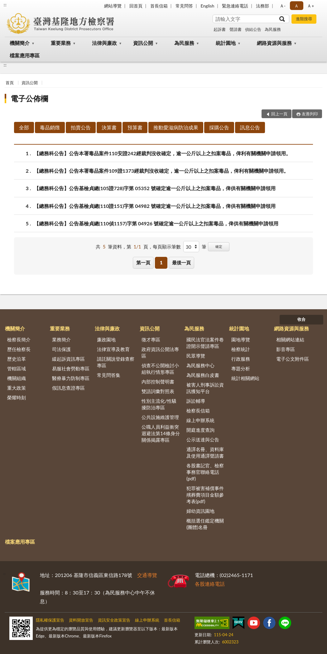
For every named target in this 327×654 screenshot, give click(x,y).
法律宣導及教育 (113, 349)
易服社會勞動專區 (70, 368)
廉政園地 (106, 339)
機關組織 (16, 378)
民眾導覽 (195, 355)
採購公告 (219, 127)
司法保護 (61, 349)
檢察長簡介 (19, 339)
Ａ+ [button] (310, 5)
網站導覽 (113, 5)
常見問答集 (108, 375)
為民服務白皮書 (202, 375)
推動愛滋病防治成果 (175, 127)
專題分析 (240, 368)
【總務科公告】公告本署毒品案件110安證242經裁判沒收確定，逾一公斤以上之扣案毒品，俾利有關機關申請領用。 (162, 153)
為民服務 (273, 29)
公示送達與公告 (202, 439)
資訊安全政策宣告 (114, 620)
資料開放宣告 (81, 620)
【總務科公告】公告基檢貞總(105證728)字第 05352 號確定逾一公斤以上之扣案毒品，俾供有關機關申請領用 (155, 188)
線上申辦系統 (200, 420)
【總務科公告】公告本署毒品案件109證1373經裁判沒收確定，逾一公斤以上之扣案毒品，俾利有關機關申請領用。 (161, 170)
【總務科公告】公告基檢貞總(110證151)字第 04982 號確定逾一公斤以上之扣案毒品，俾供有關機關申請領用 (155, 205)
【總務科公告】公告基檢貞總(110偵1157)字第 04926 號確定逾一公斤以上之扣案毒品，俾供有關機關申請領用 (156, 223)
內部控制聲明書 (158, 381)
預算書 (134, 127)
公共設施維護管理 (160, 417)
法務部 (262, 5)
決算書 (109, 127)
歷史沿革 (16, 359)
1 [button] (161, 262)
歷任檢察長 (19, 349)
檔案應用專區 (25, 55)
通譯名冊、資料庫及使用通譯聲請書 (205, 452)
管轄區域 (16, 368)
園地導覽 (240, 339)
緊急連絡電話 (235, 5)
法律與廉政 (104, 43)
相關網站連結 (290, 339)
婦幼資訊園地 (200, 511)
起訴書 (220, 29)
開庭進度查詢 (200, 430)
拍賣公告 (81, 127)
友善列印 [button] (310, 113)
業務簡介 (61, 339)
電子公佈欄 (29, 98)
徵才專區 (151, 339)
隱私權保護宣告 (50, 620)
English (207, 5)
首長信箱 (159, 5)
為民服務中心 (200, 365)
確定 (218, 246)
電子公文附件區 (292, 359)
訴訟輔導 (195, 401)
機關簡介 (20, 43)
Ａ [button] (296, 5)
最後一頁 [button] (181, 262)
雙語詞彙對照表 (158, 391)
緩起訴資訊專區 (68, 359)
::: (5, 4)
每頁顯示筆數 (167, 246)
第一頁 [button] (143, 262)
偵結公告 (253, 29)
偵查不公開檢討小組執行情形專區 (160, 369)
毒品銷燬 (50, 127)
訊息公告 (250, 127)
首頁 (10, 82)
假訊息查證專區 (68, 388)
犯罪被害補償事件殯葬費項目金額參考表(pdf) (205, 494)
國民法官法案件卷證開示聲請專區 (205, 343)
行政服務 (240, 359)
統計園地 (226, 43)
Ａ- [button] (283, 5)
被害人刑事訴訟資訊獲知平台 (205, 388)
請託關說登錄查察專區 (115, 362)
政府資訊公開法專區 (160, 352)
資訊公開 (143, 43)
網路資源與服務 (274, 43)
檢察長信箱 (198, 410)
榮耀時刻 (16, 397)
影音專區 (285, 349)
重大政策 (16, 388)
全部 (24, 127)
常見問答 (184, 5)
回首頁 (135, 5)
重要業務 (61, 43)
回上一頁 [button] (279, 113)
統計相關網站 (245, 378)
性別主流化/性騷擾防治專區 (159, 404)
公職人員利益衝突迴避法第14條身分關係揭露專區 (161, 433)
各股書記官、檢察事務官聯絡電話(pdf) (205, 472)
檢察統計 (240, 349)
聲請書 (235, 29)
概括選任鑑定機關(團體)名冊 (205, 524)
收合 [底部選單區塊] (301, 319)
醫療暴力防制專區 (70, 378)
